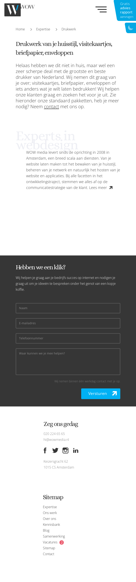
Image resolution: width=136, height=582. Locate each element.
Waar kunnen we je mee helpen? (42, 353)
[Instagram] (65, 450)
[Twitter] (55, 450)
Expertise (43, 29)
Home (20, 29)
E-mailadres (27, 323)
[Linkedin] (76, 450)
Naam (23, 308)
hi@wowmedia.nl (56, 439)
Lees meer (98, 187)
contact (51, 106)
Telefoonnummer (31, 338)
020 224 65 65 (54, 433)
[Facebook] (45, 450)
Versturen (97, 393)
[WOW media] (25, 9)
